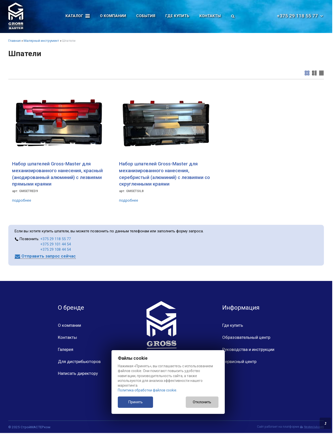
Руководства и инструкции (248, 349)
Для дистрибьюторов (79, 361)
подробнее (21, 200)
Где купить (177, 16)
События (145, 16)
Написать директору (78, 373)
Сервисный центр (239, 361)
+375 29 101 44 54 (55, 244)
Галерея (65, 349)
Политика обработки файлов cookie (147, 390)
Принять (135, 402)
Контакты (210, 16)
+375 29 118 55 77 (300, 16)
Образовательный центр (246, 337)
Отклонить (202, 402)
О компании (113, 16)
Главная (14, 41)
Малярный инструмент (41, 41)
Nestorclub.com (314, 426)
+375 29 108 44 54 (55, 249)
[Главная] (15, 16)
